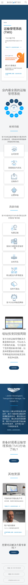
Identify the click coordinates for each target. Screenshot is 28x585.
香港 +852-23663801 (14, 574)
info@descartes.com (14, 580)
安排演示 (14, 460)
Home (5, 22)
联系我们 (14, 552)
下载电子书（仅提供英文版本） (13, 47)
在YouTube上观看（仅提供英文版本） (13, 74)
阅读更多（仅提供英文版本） (14, 429)
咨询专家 (14, 368)
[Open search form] (26, 2)
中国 (14, 568)
